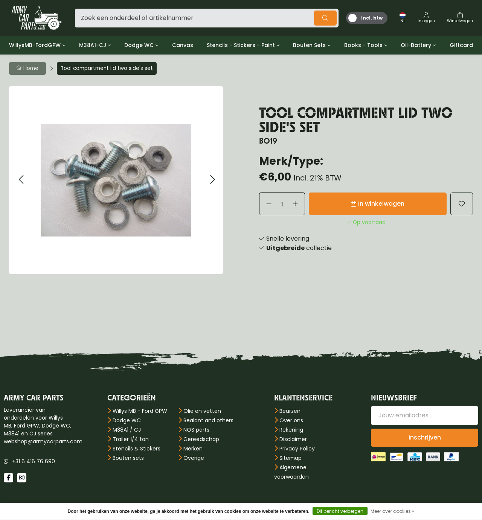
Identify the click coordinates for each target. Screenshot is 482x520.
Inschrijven (425, 437)
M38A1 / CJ (127, 430)
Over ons (291, 420)
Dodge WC (139, 45)
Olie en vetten (202, 411)
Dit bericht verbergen (340, 511)
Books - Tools (363, 45)
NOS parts (196, 430)
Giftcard (461, 45)
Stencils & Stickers (136, 448)
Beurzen (289, 411)
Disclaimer (293, 439)
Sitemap (290, 458)
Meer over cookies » (392, 511)
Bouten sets (128, 458)
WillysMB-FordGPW (35, 45)
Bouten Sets (309, 45)
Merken (193, 448)
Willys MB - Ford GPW (140, 411)
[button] (21, 180)
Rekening (291, 430)
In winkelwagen (381, 203)
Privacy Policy (297, 448)
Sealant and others (208, 420)
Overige (193, 458)
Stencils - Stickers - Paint (241, 45)
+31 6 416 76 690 (33, 461)
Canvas (182, 45)
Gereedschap (201, 439)
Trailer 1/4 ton (131, 439)
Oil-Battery (416, 45)
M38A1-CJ (92, 45)
